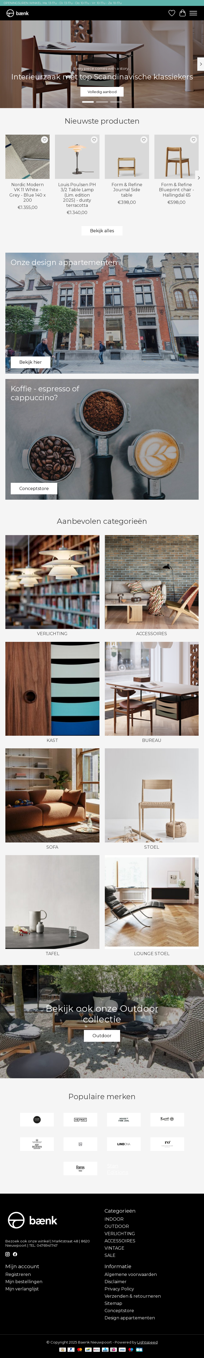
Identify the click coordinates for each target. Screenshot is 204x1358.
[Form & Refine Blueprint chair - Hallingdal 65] (176, 157)
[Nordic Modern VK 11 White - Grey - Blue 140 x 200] (27, 157)
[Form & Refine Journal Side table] (127, 157)
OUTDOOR (117, 1226)
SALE (110, 1255)
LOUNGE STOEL (151, 953)
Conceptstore (119, 1310)
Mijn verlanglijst (22, 1288)
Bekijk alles (102, 230)
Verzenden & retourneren (133, 1296)
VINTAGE (114, 1248)
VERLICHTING (52, 633)
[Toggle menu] (193, 13)
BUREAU (151, 740)
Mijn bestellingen (23, 1281)
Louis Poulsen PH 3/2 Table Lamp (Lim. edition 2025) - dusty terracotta (77, 195)
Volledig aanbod (102, 91)
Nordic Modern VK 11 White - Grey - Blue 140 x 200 (27, 192)
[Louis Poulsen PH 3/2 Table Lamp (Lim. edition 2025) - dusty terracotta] (77, 157)
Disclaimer (116, 1281)
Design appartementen (130, 1317)
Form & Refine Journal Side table (127, 190)
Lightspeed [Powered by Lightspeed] (147, 1342)
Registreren (18, 1274)
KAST (52, 740)
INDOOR (114, 1219)
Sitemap (113, 1303)
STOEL (151, 847)
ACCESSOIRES (151, 633)
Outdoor (102, 1035)
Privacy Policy (119, 1288)
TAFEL (52, 953)
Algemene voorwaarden (131, 1274)
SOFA (52, 847)
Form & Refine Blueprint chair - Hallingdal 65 (176, 190)
